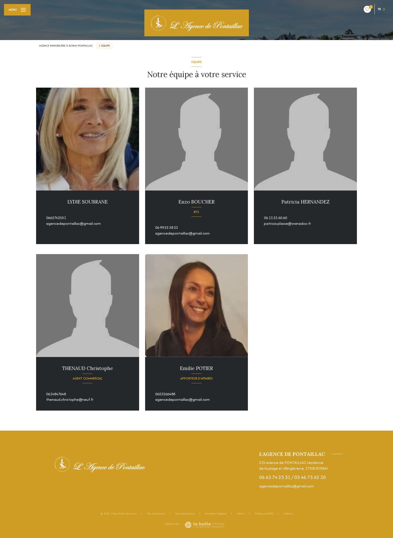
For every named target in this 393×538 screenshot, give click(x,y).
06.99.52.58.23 (166, 227)
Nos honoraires (156, 513)
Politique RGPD (264, 513)
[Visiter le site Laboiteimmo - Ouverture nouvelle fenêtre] (204, 525)
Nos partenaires (185, 513)
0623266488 (165, 394)
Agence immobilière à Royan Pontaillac (66, 46)
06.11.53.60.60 (275, 217)
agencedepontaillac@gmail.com (73, 223)
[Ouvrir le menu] (17, 10)
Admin (241, 513)
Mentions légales (216, 513)
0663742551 (56, 217)
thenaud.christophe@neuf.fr (69, 399)
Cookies (288, 513)
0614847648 (56, 394)
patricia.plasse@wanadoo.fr (287, 223)
